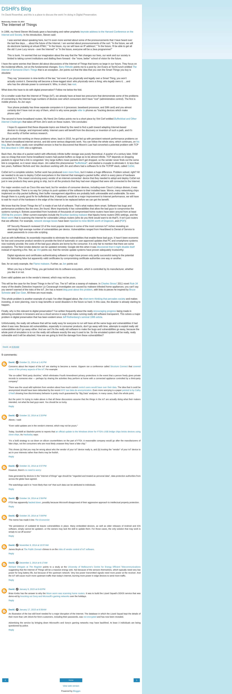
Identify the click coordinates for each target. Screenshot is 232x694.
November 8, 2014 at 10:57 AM (34, 545)
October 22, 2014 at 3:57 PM (32, 466)
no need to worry (33, 470)
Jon (64, 264)
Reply (11, 406)
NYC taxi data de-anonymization (76, 390)
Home (71, 680)
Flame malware (41, 264)
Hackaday (28, 434)
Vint (39, 250)
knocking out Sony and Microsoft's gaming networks (44, 596)
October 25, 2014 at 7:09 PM (32, 516)
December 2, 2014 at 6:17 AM (33, 563)
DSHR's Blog (16, 9)
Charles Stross (109, 283)
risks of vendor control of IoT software (76, 549)
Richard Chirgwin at (25, 567)
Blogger (76, 691)
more (71, 172)
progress (111, 311)
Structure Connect (119, 366)
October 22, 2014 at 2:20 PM (32, 415)
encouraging (99, 311)
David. (12, 362)
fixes (76, 172)
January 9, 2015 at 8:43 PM (32, 589)
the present (16, 215)
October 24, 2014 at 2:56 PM (32, 498)
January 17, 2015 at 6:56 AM (32, 609)
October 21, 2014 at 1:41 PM (32, 362)
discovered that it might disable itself (116, 247)
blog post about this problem (78, 289)
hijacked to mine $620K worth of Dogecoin (92, 221)
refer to (81, 110)
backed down (34, 502)
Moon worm (7, 218)
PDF (122, 221)
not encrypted (90, 617)
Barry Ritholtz (66, 67)
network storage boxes (46, 221)
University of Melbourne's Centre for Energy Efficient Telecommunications (104, 567)
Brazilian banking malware (73, 215)
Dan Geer (21, 292)
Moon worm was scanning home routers (65, 593)
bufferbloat (81, 163)
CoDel (131, 166)
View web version (71, 686)
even (65, 172)
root (74, 84)
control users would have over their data (97, 387)
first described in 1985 (12, 148)
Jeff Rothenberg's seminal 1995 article (82, 317)
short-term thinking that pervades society (104, 299)
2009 (4, 215)
